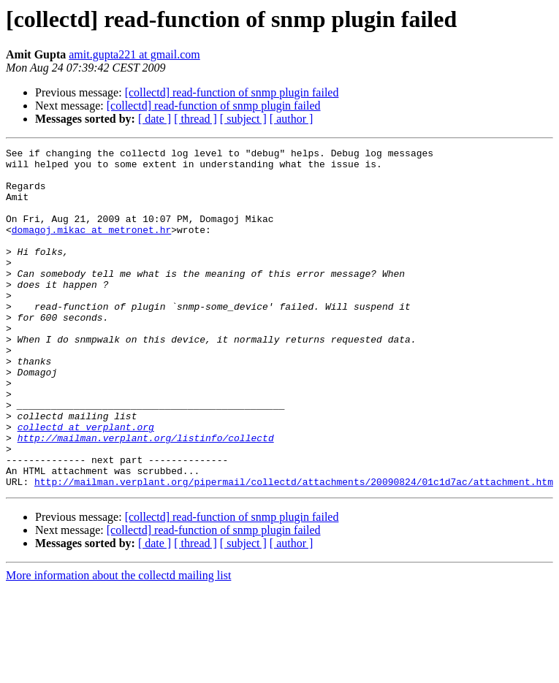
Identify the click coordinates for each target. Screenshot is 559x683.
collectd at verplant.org (86, 483)
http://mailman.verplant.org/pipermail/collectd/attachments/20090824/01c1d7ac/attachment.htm (293, 549)
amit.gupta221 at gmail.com (134, 54)
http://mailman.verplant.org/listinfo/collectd (146, 496)
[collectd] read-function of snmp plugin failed (232, 92)
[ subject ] (243, 118)
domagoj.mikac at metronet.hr (91, 246)
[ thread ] (195, 118)
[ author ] (291, 118)
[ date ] (154, 118)
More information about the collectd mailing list (118, 643)
